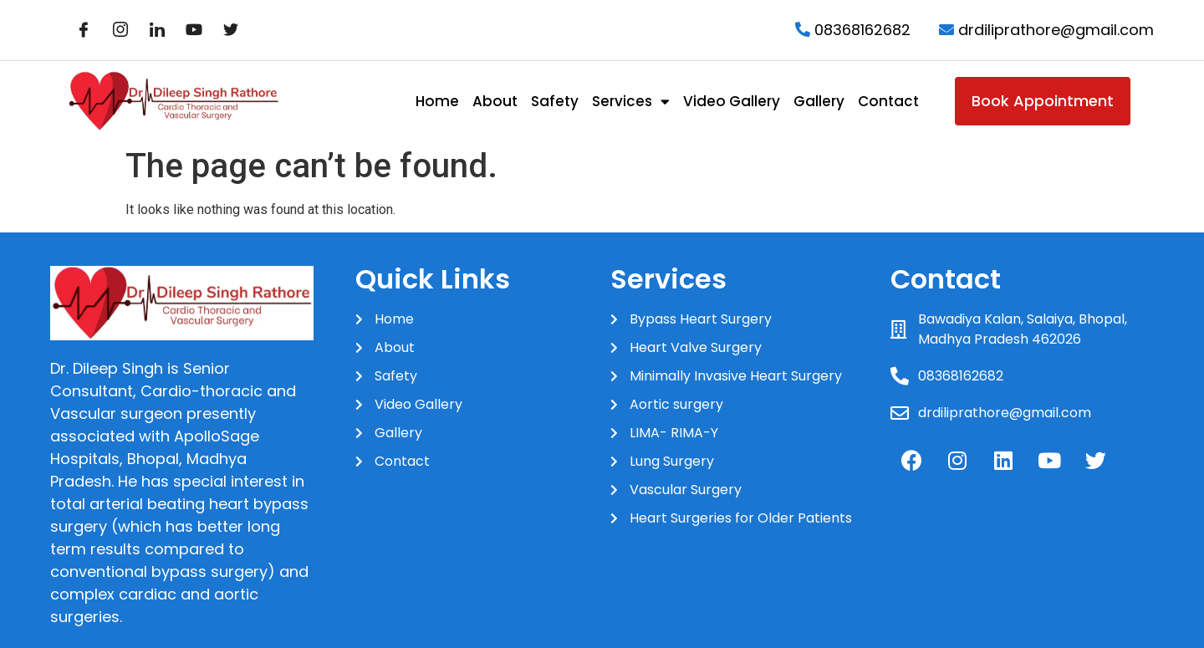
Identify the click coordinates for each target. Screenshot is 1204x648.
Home (437, 101)
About (495, 101)
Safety (555, 101)
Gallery (818, 101)
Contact (888, 101)
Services (631, 101)
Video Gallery (731, 101)
